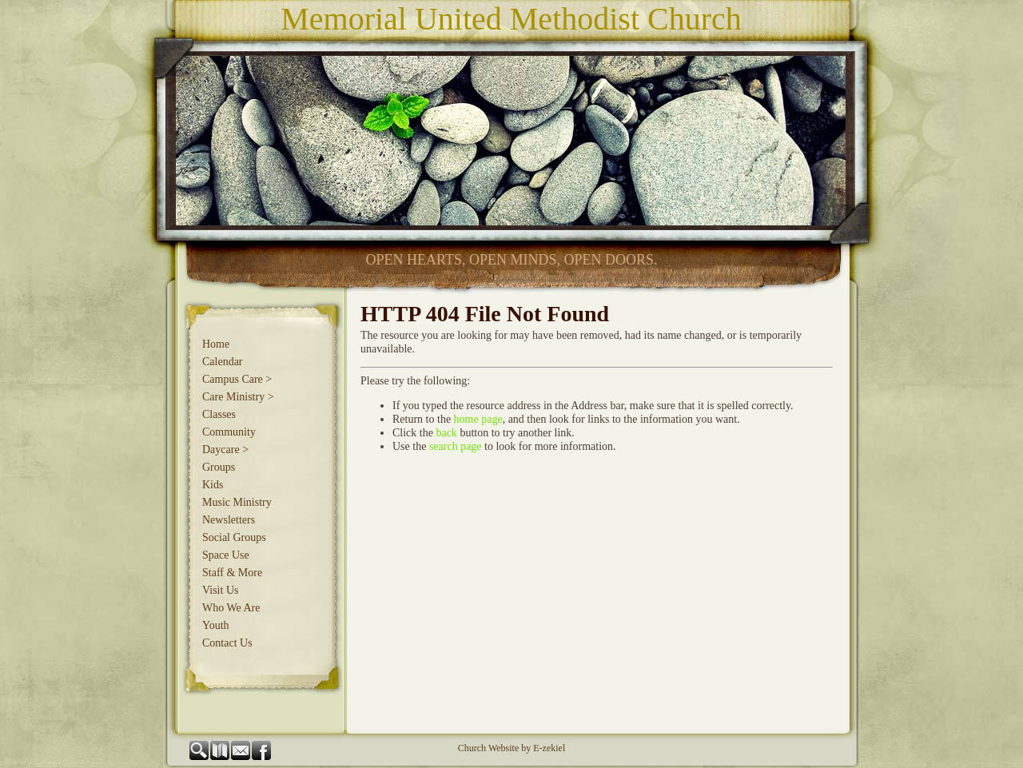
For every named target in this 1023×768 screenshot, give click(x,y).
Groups (218, 467)
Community (229, 432)
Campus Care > (237, 379)
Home (215, 344)
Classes (219, 414)
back (446, 433)
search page (455, 446)
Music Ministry (237, 502)
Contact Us (227, 643)
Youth (215, 625)
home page (478, 419)
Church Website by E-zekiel (511, 748)
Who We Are (231, 608)
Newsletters (228, 520)
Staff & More (232, 573)
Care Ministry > (238, 397)
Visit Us (220, 590)
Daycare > (225, 450)
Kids (212, 485)
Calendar (222, 362)
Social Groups (234, 537)
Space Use (225, 555)
